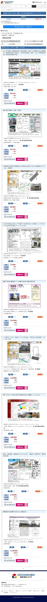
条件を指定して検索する (23, 27)
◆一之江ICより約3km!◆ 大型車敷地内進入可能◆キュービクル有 (21, 395)
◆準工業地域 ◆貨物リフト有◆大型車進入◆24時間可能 (19, 281)
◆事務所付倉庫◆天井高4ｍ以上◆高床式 (14, 512)
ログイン (34, 6)
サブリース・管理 (25, 590)
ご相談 (41, 590)
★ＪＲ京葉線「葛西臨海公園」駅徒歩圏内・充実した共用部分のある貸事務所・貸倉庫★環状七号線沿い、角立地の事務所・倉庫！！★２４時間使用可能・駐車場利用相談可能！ (24, 52)
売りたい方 (34, 590)
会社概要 (4, 592)
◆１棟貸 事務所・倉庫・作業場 (12, 110)
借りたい (10, 590)
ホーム (4, 9)
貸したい (17, 590)
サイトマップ (12, 592)
